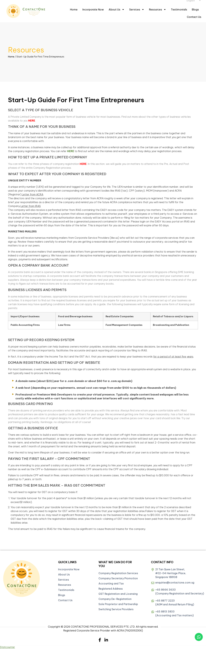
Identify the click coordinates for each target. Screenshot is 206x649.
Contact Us (194, 17)
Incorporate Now (93, 9)
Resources (157, 9)
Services (136, 9)
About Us (116, 9)
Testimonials (179, 9)
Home (74, 9)
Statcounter (7, 647)
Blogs (195, 9)
